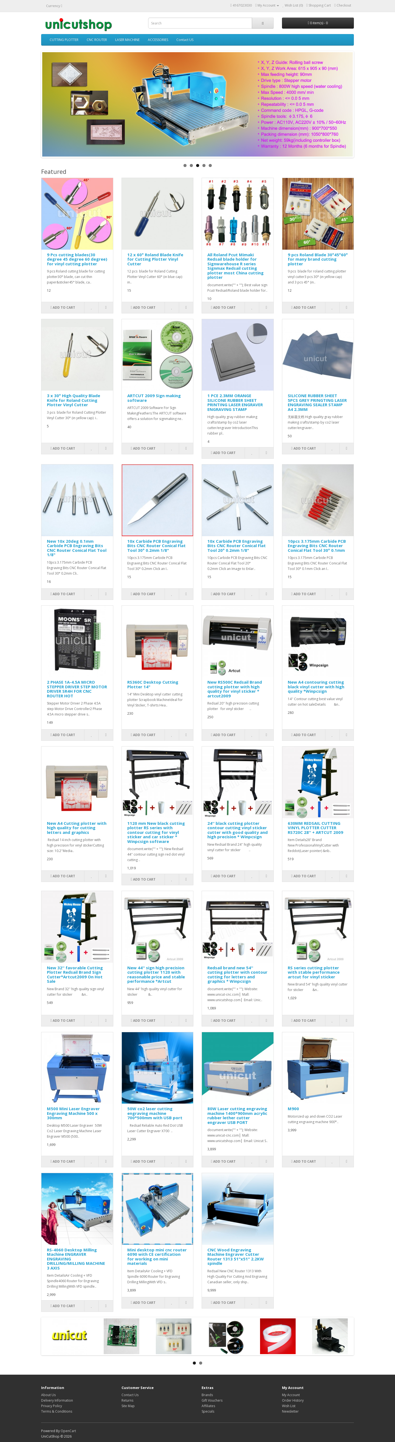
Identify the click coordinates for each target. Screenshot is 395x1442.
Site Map (128, 1406)
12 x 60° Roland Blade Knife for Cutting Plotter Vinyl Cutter (155, 259)
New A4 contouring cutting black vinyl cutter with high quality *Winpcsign (316, 686)
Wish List (288, 1406)
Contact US (184, 39)
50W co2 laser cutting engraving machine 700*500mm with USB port (154, 1113)
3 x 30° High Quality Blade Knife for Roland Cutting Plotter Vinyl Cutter (73, 400)
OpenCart (68, 1431)
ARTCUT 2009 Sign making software (154, 398)
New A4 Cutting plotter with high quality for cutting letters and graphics (76, 827)
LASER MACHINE (127, 39)
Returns (127, 1400)
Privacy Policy (51, 1406)
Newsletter (290, 1411)
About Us (48, 1395)
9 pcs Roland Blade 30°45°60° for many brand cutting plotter (318, 259)
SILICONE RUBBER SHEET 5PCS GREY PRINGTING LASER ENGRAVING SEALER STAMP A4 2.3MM (317, 402)
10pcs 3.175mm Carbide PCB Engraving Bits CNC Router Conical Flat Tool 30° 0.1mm (317, 545)
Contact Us (130, 1395)
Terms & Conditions (56, 1411)
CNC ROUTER (97, 39)
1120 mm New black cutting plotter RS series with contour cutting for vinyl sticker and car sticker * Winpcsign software (156, 832)
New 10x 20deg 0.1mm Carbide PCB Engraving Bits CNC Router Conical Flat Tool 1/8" (76, 548)
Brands (207, 1395)
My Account (291, 1395)
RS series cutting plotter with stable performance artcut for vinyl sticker (314, 972)
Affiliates (208, 1406)
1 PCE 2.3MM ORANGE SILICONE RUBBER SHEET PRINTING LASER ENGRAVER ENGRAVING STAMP (235, 402)
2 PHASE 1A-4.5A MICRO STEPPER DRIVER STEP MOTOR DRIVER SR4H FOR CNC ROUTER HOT (77, 688)
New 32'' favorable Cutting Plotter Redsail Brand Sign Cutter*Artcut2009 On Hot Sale (75, 974)
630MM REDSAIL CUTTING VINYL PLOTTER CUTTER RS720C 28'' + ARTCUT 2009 (315, 827)
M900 (293, 1108)
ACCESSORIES (158, 39)
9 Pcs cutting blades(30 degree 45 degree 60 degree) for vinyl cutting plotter (77, 259)
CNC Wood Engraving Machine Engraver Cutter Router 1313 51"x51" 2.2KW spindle (235, 1256)
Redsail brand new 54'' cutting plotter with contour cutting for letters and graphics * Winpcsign (237, 974)
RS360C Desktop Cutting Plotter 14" (152, 684)
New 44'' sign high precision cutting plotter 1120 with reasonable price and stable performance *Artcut (156, 974)
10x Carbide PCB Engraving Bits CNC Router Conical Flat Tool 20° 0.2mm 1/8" (236, 545)
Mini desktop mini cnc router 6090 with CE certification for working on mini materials (157, 1256)
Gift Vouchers (212, 1400)
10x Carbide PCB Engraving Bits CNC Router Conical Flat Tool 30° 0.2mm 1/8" (156, 545)
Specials (208, 1411)
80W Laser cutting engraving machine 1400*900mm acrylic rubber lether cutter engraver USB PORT (237, 1115)
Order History (293, 1400)
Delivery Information (57, 1400)
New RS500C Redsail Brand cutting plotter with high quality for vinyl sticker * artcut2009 (234, 688)
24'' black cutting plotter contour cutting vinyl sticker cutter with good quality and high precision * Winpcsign (237, 830)
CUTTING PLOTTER (64, 39)
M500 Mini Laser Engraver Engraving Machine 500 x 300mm (73, 1113)
